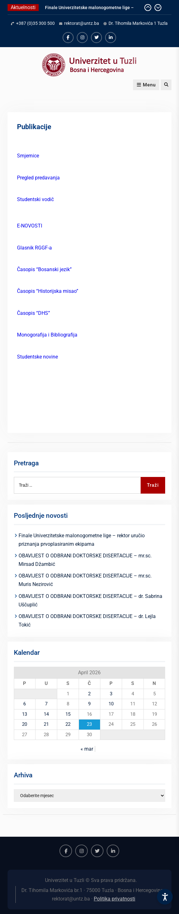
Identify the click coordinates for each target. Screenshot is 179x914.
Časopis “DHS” (33, 313)
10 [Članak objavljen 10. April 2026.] (111, 704)
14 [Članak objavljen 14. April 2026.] (46, 714)
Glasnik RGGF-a (34, 248)
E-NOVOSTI (29, 226)
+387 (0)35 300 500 (35, 23)
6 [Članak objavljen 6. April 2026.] (24, 704)
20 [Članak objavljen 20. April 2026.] (24, 724)
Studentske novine (37, 357)
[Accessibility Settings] (165, 897)
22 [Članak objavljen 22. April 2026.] (67, 724)
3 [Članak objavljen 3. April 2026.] (111, 694)
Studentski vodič (35, 199)
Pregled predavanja (38, 178)
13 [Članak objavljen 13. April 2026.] (24, 714)
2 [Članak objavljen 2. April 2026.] (89, 694)
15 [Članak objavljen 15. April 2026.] (67, 714)
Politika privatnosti (114, 899)
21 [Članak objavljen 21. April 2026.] (46, 724)
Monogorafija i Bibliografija (47, 335)
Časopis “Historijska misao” (47, 291)
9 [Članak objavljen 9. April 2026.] (89, 704)
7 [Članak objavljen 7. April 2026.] (46, 704)
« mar (87, 749)
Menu (146, 85)
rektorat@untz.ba (81, 23)
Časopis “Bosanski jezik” (44, 269)
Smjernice (28, 156)
